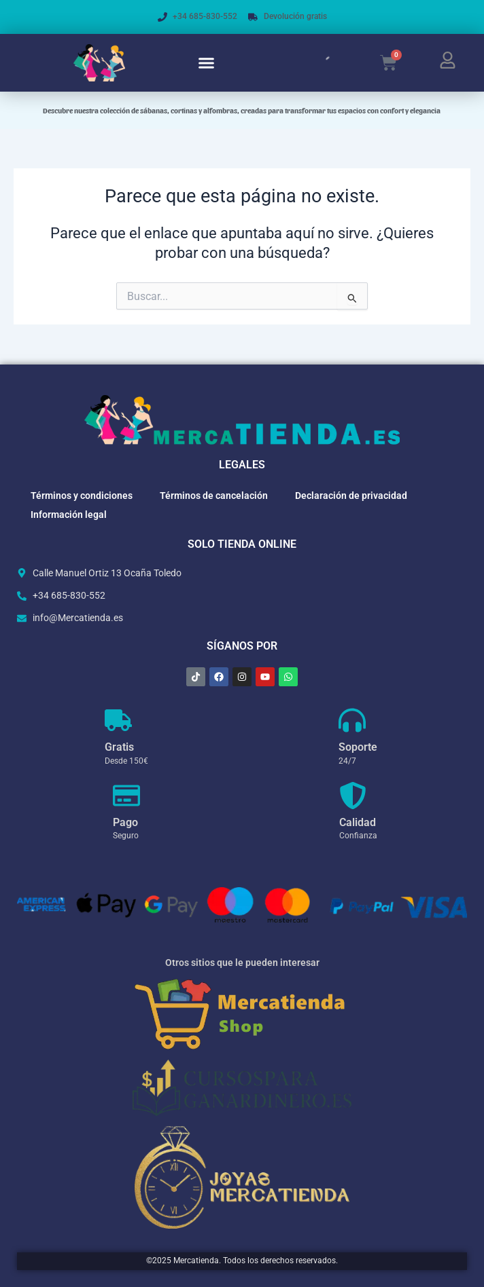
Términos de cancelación (214, 495)
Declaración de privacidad (351, 495)
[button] (207, 63)
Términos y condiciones (82, 495)
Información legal (69, 514)
